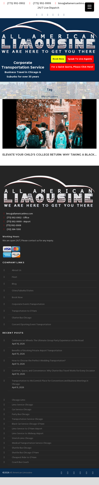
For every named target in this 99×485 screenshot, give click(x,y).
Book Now (58, 59)
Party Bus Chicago (21, 414)
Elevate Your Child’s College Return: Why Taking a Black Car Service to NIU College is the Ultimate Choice (49, 154)
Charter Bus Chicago (22, 318)
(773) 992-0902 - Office (15, 218)
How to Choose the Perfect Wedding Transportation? (39, 360)
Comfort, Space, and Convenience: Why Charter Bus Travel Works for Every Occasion (53, 371)
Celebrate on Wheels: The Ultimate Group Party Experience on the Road (47, 340)
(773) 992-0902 (13, 3)
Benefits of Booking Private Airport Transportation (37, 350)
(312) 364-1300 (11, 229)
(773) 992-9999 (39, 3)
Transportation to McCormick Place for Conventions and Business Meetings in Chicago (50, 382)
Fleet (14, 277)
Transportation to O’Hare (24, 311)
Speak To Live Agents (80, 59)
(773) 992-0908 (11, 225)
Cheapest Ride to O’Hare (24, 457)
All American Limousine (21, 473)
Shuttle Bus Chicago (22, 448)
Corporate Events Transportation (28, 304)
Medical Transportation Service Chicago (31, 443)
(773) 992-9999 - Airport (16, 222)
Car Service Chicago (21, 410)
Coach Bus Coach (20, 462)
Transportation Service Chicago (27, 419)
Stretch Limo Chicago (22, 438)
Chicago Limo (18, 400)
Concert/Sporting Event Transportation (31, 324)
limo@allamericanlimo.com (72, 3)
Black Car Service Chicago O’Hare (28, 424)
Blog (14, 284)
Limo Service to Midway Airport (27, 433)
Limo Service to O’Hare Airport (27, 429)
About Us (16, 270)
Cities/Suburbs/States (22, 291)
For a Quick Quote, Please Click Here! (72, 67)
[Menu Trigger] (89, 7)
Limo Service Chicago (22, 405)
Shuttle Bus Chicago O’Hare (25, 453)
